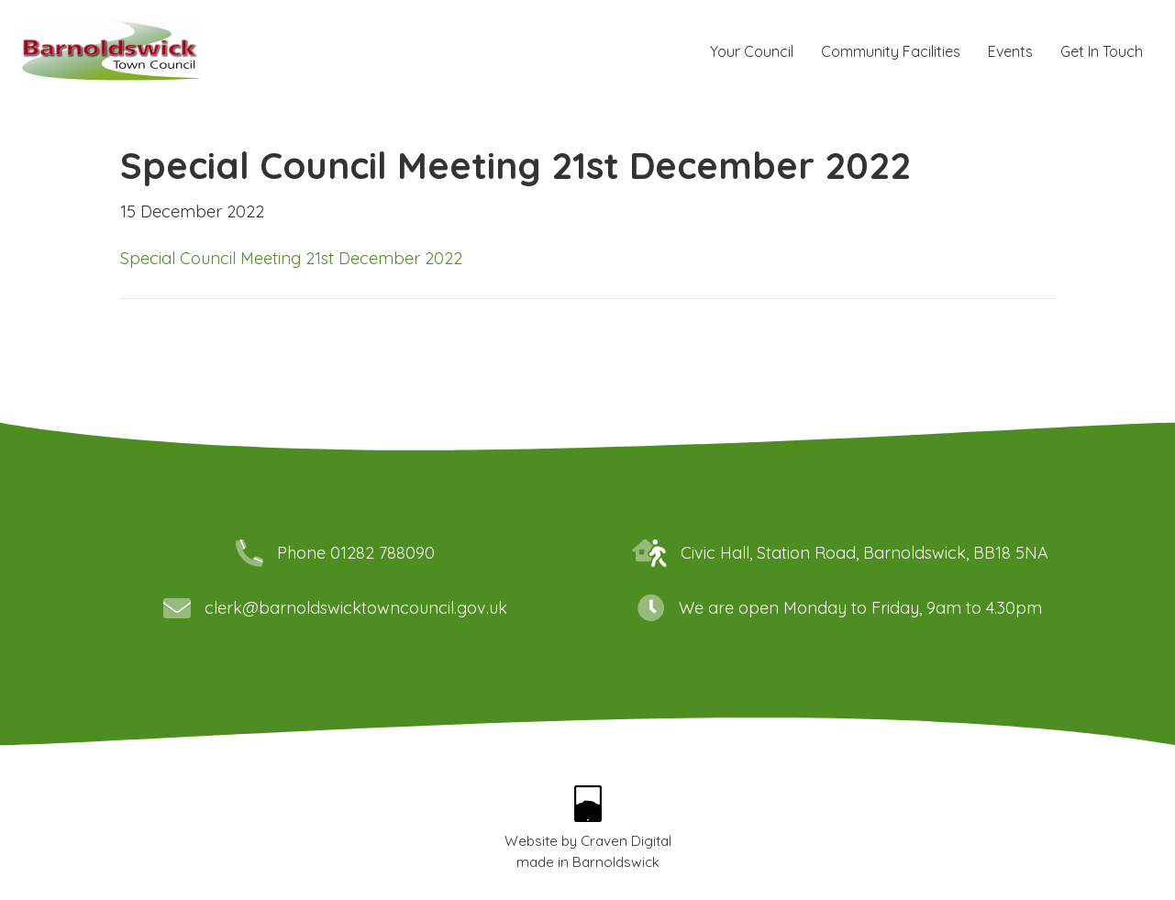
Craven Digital (626, 841)
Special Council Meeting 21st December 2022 (291, 258)
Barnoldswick (616, 862)
